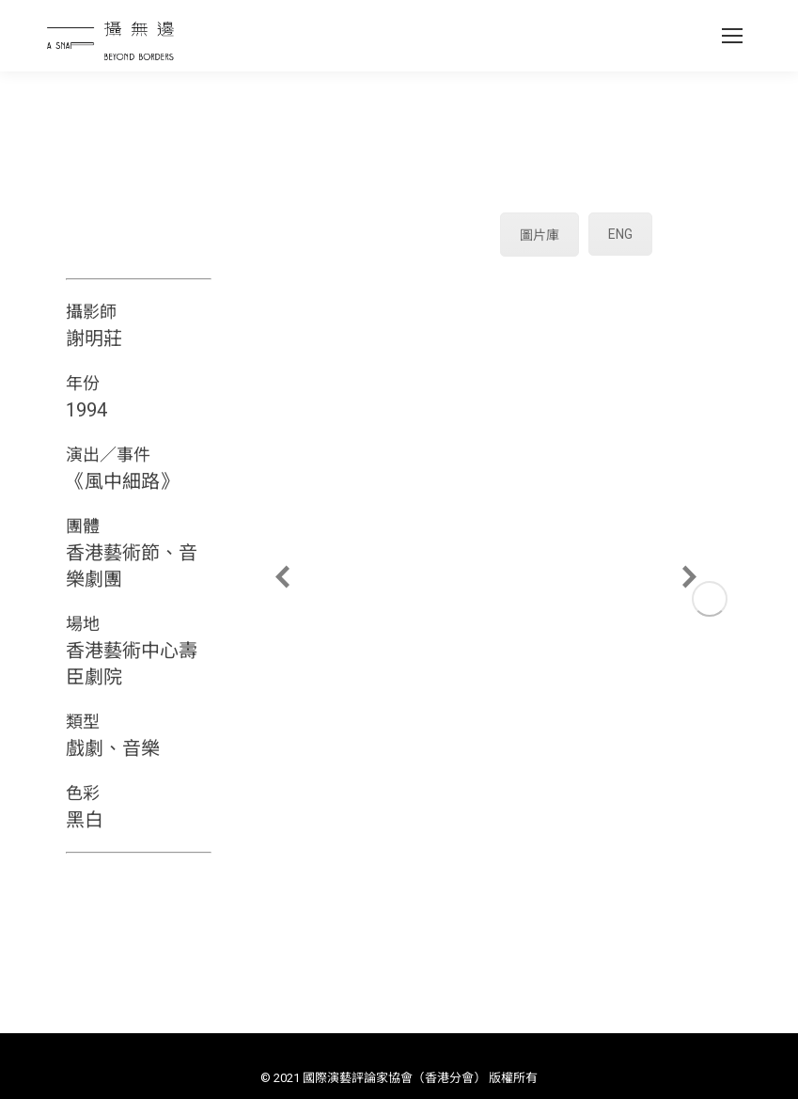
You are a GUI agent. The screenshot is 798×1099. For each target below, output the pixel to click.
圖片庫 (539, 235)
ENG (620, 234)
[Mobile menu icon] (732, 36)
